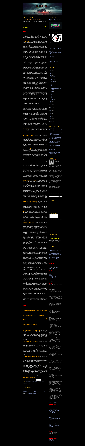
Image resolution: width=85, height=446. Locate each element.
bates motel (30, 381)
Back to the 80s (51, 406)
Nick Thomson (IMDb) (53, 149)
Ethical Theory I (51, 274)
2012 (51, 115)
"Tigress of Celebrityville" (53, 55)
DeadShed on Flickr (52, 148)
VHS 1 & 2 (51, 427)
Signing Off (51, 426)
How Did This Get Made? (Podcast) (55, 254)
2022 (27, 381)
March (52, 96)
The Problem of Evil (52, 276)
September (53, 81)
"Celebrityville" (51, 56)
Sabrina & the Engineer (53, 409)
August (52, 82)
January (52, 99)
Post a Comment (26, 389)
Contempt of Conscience (53, 402)
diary (43, 381)
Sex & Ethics (51, 281)
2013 (51, 113)
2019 (51, 104)
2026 (51, 69)
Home (35, 391)
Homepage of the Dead (53, 251)
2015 (51, 110)
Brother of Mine (51, 416)
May (52, 93)
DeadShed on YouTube (53, 146)
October (52, 79)
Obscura (50, 417)
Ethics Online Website (53, 153)
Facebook (51, 266)
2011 (51, 116)
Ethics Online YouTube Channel (54, 152)
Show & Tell (51, 439)
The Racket (51, 405)
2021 (51, 101)
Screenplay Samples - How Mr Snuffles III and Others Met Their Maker (55, 59)
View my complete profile (54, 191)
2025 (51, 70)
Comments (52, 217)
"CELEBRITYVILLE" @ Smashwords (55, 142)
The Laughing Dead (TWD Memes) (55, 258)
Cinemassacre (51, 249)
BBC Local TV (51, 440)
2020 (51, 102)
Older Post (45, 391)
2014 (51, 112)
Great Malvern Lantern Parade (54, 410)
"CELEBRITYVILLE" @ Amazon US (55, 141)
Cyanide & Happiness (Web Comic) (55, 250)
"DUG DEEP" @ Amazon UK (54, 134)
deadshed (35, 381)
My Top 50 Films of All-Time (54, 238)
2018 (51, 105)
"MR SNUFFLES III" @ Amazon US (55, 138)
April (52, 94)
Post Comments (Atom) (32, 393)
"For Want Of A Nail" (52, 288)
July (52, 84)
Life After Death (51, 275)
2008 (51, 121)
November (53, 78)
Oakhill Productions (52, 150)
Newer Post (25, 391)
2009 (51, 119)
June (52, 91)
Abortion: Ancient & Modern (53, 277)
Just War (50, 278)
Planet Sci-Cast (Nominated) (54, 425)
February (52, 97)
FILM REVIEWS (52, 128)
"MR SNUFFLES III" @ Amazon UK (55, 137)
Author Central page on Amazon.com (55, 145)
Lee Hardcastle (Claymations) (54, 253)
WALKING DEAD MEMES (53, 144)
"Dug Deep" (51, 51)
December (53, 76)
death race (40, 381)
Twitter (50, 268)
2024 (51, 72)
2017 (51, 107)
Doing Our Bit (51, 420)
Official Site (55, 266)
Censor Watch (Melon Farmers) (54, 247)
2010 (51, 118)
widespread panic (26, 383)
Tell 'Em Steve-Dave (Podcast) (54, 257)
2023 (51, 73)
